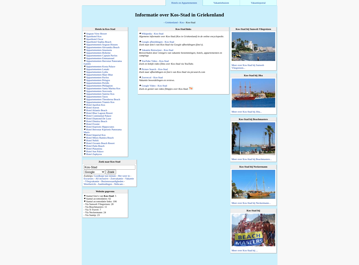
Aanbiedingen (105, 184)
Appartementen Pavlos (97, 77)
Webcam (118, 184)
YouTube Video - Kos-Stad (155, 61)
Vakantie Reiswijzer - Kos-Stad (157, 50)
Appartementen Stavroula (99, 91)
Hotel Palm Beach (95, 145)
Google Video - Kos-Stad (154, 85)
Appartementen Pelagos (98, 80)
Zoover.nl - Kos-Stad (152, 77)
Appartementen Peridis (97, 82)
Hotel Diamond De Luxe (98, 118)
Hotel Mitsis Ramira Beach (100, 137)
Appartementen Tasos (97, 96)
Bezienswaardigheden (112, 181)
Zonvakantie (117, 178)
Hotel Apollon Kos (95, 104)
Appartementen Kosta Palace (100, 66)
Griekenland (171, 22)
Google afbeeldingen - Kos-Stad (157, 41)
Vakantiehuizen (221, 2)
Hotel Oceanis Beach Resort (100, 143)
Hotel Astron (92, 107)
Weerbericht (90, 184)
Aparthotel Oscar (94, 39)
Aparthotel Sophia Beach (99, 41)
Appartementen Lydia (97, 72)
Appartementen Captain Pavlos (101, 55)
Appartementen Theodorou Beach (103, 99)
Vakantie (129, 178)
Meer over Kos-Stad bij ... (245, 250)
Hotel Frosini (92, 124)
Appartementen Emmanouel (100, 58)
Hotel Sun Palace (94, 151)
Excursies (89, 178)
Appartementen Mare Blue (99, 74)
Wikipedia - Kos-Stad (152, 33)
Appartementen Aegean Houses (102, 44)
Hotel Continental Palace (98, 115)
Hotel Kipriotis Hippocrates (100, 126)
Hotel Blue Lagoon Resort (99, 113)
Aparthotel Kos (94, 36)
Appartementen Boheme (98, 52)
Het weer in (124, 175)
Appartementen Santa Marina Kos (103, 88)
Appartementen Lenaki (97, 69)
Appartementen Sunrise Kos (100, 93)
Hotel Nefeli (92, 140)
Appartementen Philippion (99, 85)
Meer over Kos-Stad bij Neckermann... (251, 203)
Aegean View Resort (96, 33)
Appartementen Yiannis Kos (100, 102)
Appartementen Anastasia (99, 50)
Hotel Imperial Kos (96, 135)
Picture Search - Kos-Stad (154, 69)
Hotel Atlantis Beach (96, 110)
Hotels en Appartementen (184, 2)
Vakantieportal (258, 2)
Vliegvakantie (92, 181)
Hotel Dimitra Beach (96, 121)
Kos (182, 22)
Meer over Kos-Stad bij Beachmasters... (252, 159)
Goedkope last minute (105, 175)
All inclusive (102, 178)
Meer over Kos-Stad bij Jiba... (247, 111)
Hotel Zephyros (94, 154)
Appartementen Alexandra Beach (103, 47)
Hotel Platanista (94, 148)
